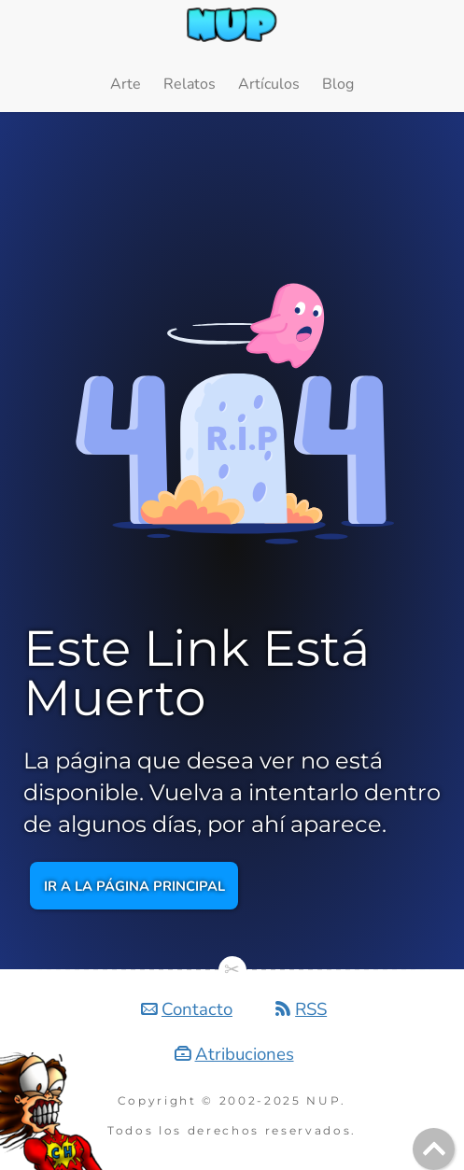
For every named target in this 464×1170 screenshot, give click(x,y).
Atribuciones (244, 1054)
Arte (125, 84)
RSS (311, 1009)
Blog (338, 84)
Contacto (197, 1009)
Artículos (269, 84)
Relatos (189, 84)
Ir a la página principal (134, 885)
